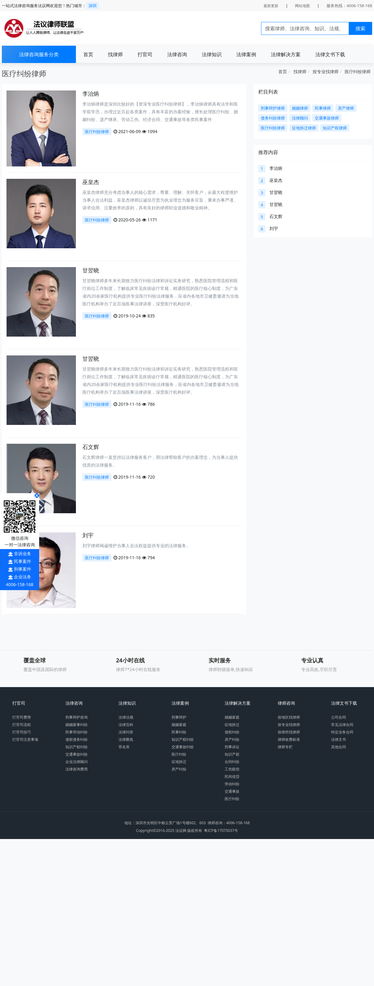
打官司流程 (21, 724)
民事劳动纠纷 (76, 732)
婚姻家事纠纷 (76, 724)
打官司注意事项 (25, 739)
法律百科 (125, 724)
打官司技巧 (21, 732)
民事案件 (22, 561)
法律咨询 (177, 54)
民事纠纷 (179, 732)
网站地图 (302, 5)
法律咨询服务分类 (39, 54)
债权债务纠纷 (76, 739)
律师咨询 (286, 703)
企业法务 (22, 577)
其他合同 (338, 746)
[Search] (305, 28)
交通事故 (232, 791)
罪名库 (124, 746)
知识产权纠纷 (76, 746)
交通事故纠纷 (76, 754)
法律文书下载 (330, 54)
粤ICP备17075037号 (221, 830)
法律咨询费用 (76, 769)
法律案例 (246, 54)
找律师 (115, 54)
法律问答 (125, 732)
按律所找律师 (289, 732)
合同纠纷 (232, 761)
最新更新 (271, 5)
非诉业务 (22, 553)
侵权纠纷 (232, 732)
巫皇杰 (90, 182)
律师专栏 (285, 746)
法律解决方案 (286, 54)
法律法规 (125, 717)
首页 (88, 54)
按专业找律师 (326, 71)
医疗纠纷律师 (358, 71)
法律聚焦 (125, 739)
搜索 (360, 28)
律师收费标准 (289, 739)
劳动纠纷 (232, 784)
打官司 (145, 54)
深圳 (93, 5)
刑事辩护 (179, 717)
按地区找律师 (289, 717)
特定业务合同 (342, 732)
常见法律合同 (342, 724)
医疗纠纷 (179, 754)
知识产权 (232, 754)
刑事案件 (22, 569)
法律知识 (212, 54)
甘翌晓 (90, 270)
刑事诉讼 (232, 746)
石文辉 (90, 447)
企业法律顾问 (76, 761)
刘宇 (88, 535)
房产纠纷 (179, 769)
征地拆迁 (179, 761)
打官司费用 (21, 717)
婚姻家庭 (179, 724)
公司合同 (338, 717)
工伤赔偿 (232, 769)
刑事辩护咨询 (76, 717)
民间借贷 (232, 776)
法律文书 (338, 739)
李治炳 (90, 93)
